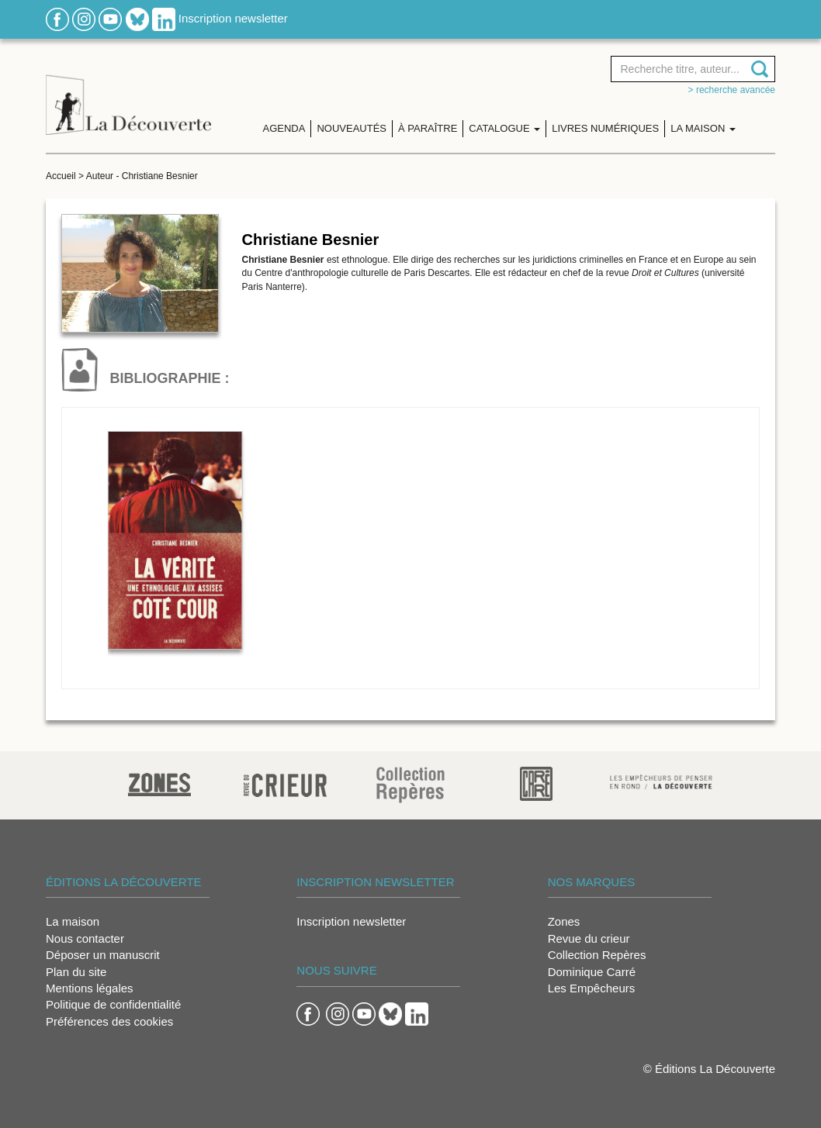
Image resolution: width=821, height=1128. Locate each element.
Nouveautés (351, 128)
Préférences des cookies (109, 1021)
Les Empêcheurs (592, 988)
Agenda (284, 128)
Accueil (61, 176)
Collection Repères (597, 954)
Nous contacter (85, 938)
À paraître (427, 128)
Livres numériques (605, 128)
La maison (72, 921)
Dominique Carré (592, 971)
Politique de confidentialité (113, 1004)
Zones (564, 921)
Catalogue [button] (504, 128)
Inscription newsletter (233, 18)
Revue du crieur (589, 938)
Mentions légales (89, 988)
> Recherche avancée (731, 90)
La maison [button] (703, 128)
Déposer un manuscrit (103, 954)
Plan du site (76, 971)
